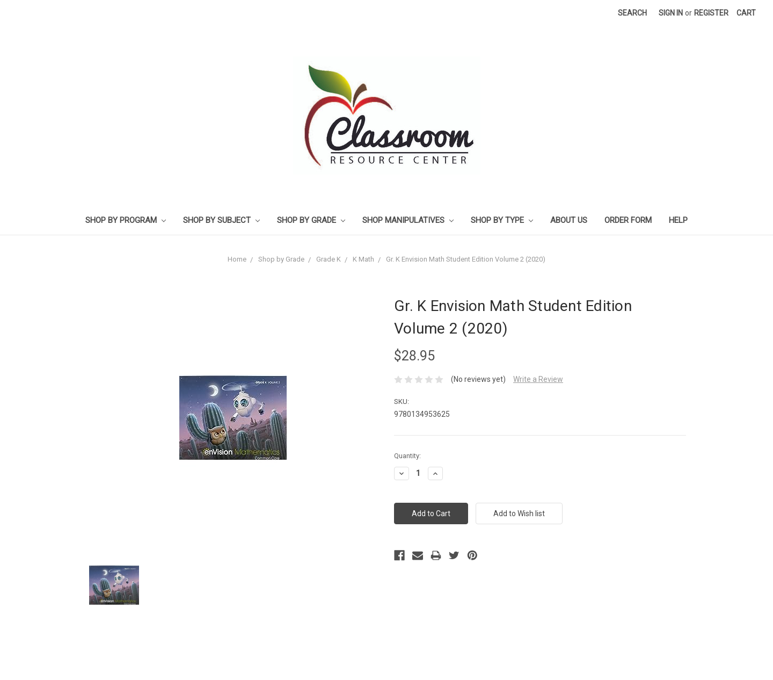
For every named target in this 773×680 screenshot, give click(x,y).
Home (237, 259)
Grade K (328, 259)
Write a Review (538, 379)
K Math (363, 259)
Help (678, 220)
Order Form (628, 220)
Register (711, 13)
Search (632, 13)
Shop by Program (125, 220)
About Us (568, 220)
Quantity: (407, 456)
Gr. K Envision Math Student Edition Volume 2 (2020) (465, 259)
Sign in (671, 13)
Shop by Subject (221, 220)
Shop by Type (502, 220)
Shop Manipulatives (408, 220)
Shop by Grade (311, 220)
